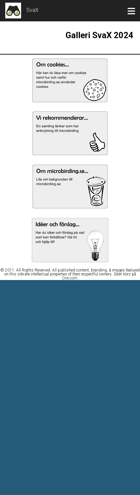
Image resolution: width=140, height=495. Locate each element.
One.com (69, 278)
